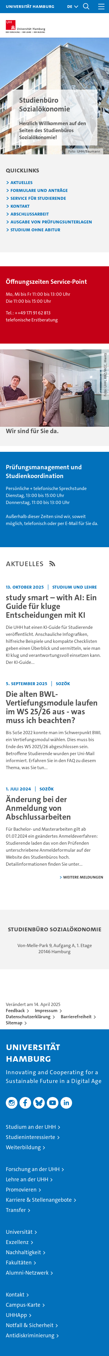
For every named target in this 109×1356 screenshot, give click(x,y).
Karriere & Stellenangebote (39, 1199)
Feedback (15, 1010)
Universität (19, 1232)
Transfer (16, 1210)
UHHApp (16, 1315)
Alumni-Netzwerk (27, 1272)
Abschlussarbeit (29, 214)
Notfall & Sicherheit (29, 1325)
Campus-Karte (23, 1304)
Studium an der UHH (31, 1127)
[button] (71, 6)
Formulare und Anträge (39, 190)
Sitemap (14, 1023)
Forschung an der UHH (33, 1169)
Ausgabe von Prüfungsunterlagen (51, 222)
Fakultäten (19, 1262)
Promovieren (21, 1189)
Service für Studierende (38, 198)
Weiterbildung (23, 1147)
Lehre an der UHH (27, 1179)
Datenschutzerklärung (28, 1017)
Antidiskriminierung (30, 1335)
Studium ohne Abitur (35, 230)
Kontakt (20, 206)
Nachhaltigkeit (23, 1252)
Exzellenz (17, 1242)
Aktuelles (21, 182)
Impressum (46, 1010)
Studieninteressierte (30, 1137)
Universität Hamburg (30, 6)
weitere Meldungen (83, 877)
